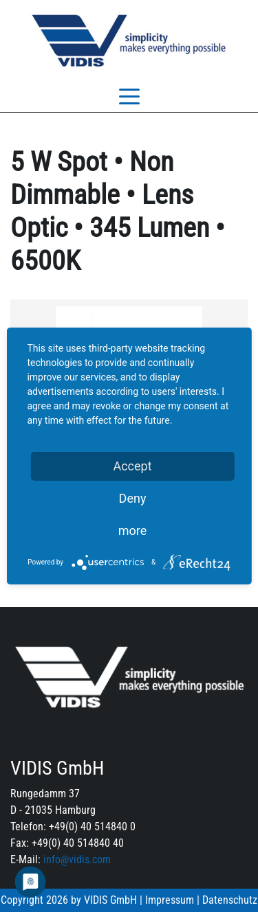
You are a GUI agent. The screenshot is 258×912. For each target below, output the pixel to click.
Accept (132, 466)
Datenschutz (229, 900)
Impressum (169, 900)
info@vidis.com (77, 859)
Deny (133, 498)
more (132, 530)
